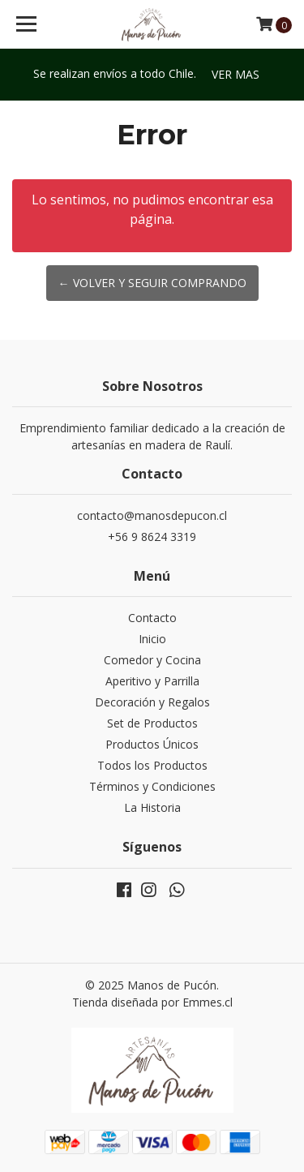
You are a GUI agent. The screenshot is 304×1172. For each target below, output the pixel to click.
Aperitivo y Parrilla (152, 681)
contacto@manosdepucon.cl (152, 515)
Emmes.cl (207, 1002)
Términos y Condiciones (152, 786)
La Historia (152, 807)
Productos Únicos (152, 744)
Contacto (152, 617)
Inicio (152, 638)
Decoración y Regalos (152, 702)
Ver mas (235, 74)
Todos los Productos (152, 765)
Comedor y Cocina (152, 660)
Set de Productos (152, 723)
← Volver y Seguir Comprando (152, 282)
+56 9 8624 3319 (152, 536)
